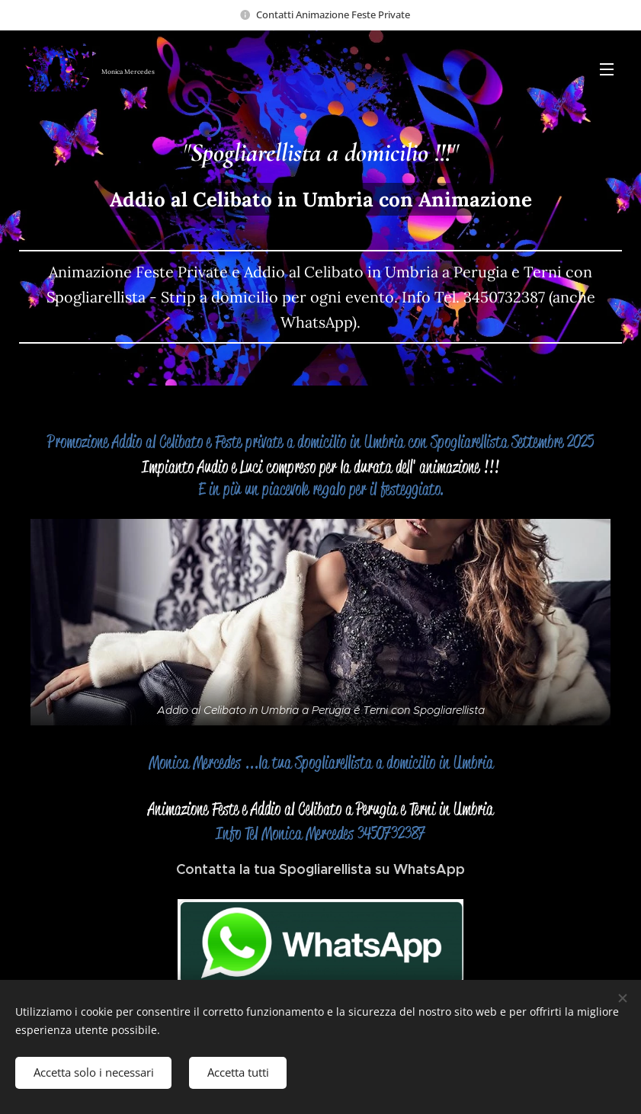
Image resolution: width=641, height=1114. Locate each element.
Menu (607, 69)
